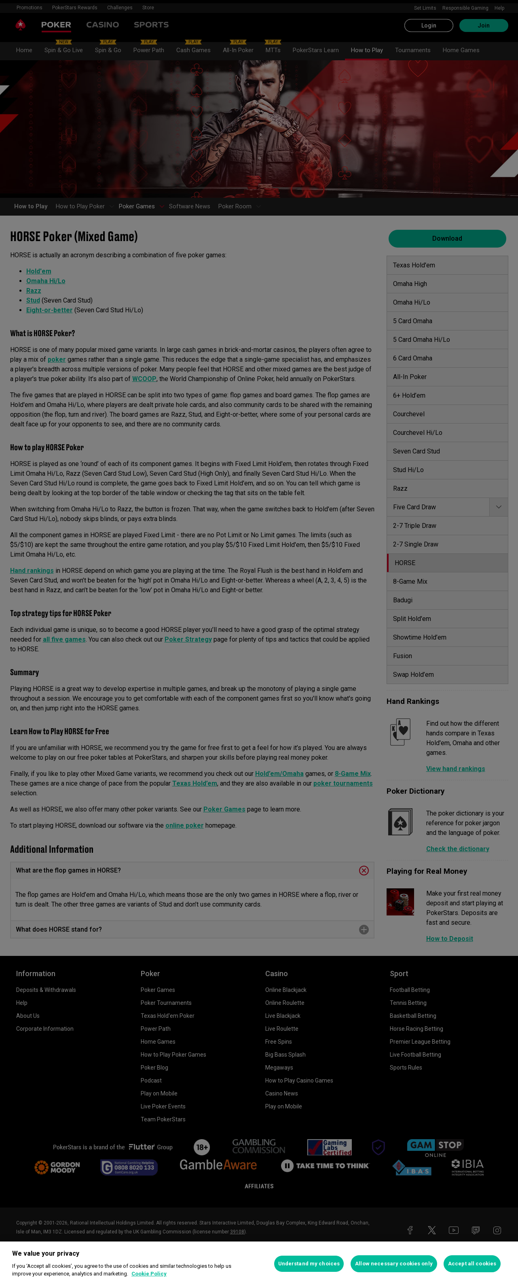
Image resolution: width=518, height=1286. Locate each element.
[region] (259, 1264)
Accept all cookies (472, 1264)
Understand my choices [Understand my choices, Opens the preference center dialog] (309, 1264)
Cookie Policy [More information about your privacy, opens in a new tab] (149, 1274)
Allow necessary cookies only (394, 1264)
